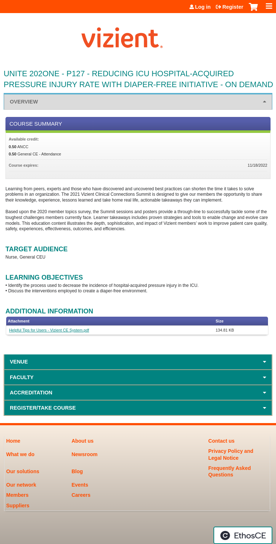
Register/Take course (43, 408)
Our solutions (22, 471)
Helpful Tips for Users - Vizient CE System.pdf (49, 330)
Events (80, 485)
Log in (203, 6)
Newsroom (85, 454)
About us (83, 441)
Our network (21, 485)
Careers (81, 495)
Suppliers (17, 505)
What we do (20, 454)
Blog (77, 471)
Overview (24, 102)
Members (17, 495)
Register (232, 6)
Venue (19, 362)
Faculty (21, 377)
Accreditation (31, 392)
